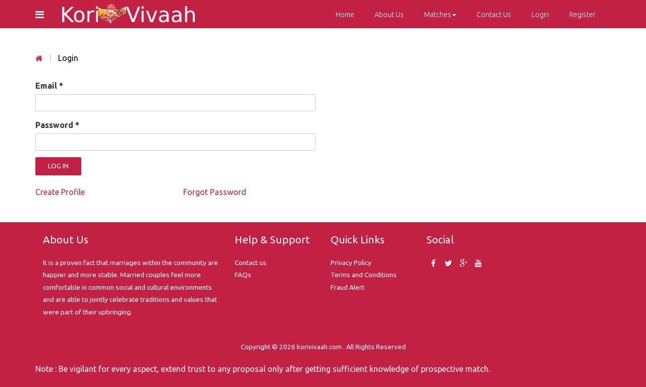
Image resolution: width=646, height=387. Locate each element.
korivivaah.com (319, 347)
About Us (389, 15)
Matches (440, 15)
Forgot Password (214, 192)
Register (582, 15)
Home (345, 15)
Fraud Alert (347, 287)
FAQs (243, 275)
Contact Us (493, 15)
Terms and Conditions (364, 275)
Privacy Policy (351, 263)
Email (49, 85)
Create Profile (60, 192)
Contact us (250, 263)
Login (540, 15)
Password (57, 125)
